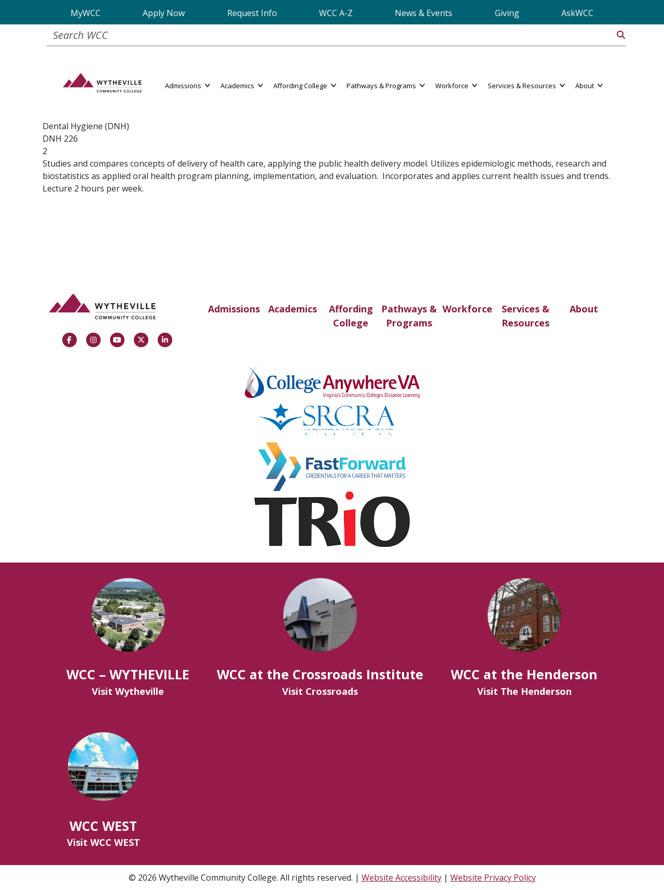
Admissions (234, 309)
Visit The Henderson (524, 691)
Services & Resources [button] (526, 85)
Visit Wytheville (128, 691)
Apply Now (164, 13)
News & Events (423, 13)
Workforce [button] (456, 85)
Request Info (252, 13)
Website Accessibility (401, 877)
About (584, 309)
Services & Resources (525, 316)
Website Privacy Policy (493, 877)
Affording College (351, 316)
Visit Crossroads (320, 691)
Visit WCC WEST (103, 842)
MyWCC (86, 13)
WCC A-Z (336, 13)
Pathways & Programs (409, 316)
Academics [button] (241, 85)
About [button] (589, 85)
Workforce (467, 309)
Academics (292, 309)
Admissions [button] (187, 85)
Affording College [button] (304, 85)
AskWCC (577, 13)
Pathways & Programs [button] (386, 85)
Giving (507, 13)
